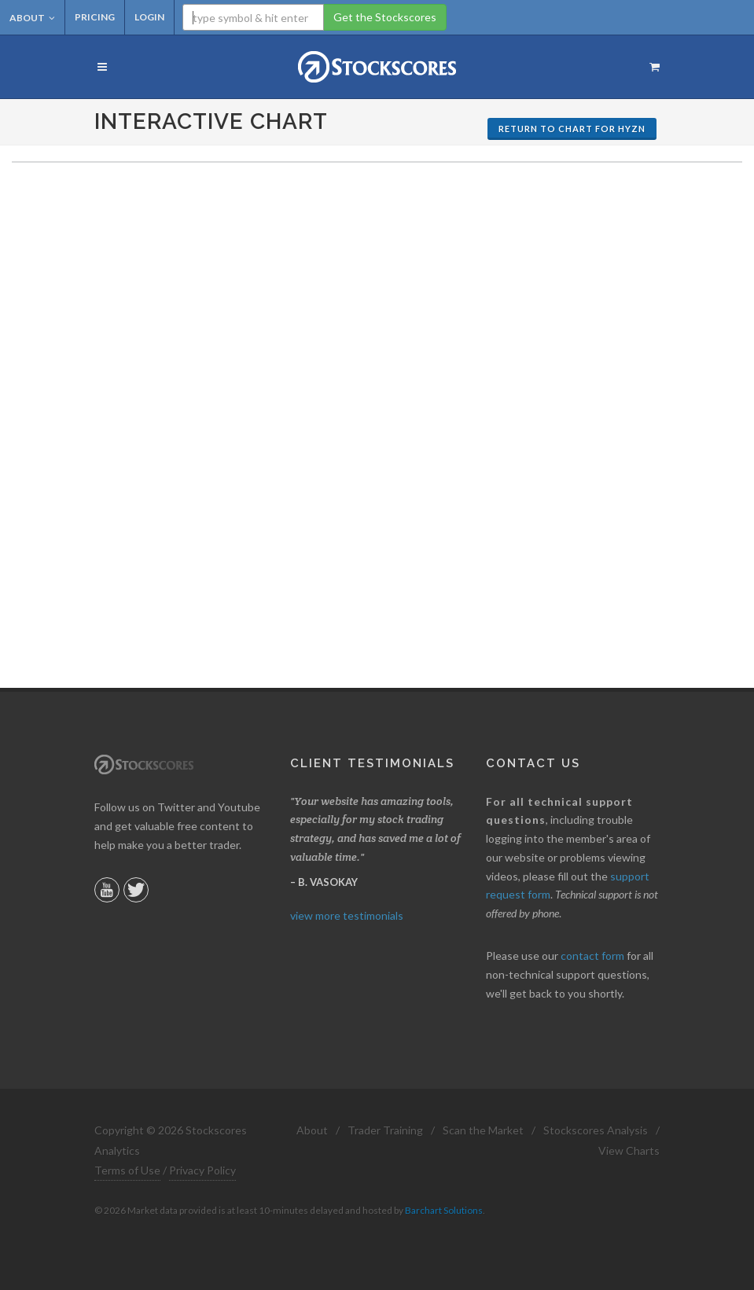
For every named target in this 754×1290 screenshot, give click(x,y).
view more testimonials (346, 915)
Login (149, 17)
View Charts (629, 1150)
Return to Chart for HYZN (571, 128)
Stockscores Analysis (595, 1130)
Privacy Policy (202, 1170)
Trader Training (385, 1130)
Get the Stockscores (384, 17)
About (32, 18)
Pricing (95, 17)
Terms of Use (127, 1170)
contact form (592, 955)
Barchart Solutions (444, 1210)
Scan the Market (483, 1130)
